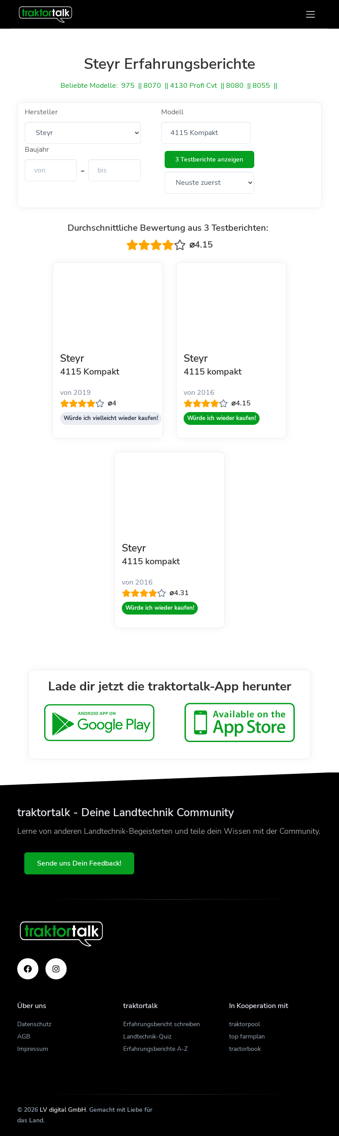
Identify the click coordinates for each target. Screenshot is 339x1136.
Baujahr (37, 149)
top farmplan (247, 1036)
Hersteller (41, 112)
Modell (172, 112)
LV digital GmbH (63, 1110)
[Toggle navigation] (310, 14)
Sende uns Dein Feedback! (79, 863)
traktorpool (244, 1024)
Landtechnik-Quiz (147, 1036)
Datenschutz (34, 1024)
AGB (23, 1036)
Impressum (32, 1049)
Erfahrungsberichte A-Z (155, 1049)
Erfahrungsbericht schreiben (161, 1024)
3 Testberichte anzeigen (209, 159)
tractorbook (245, 1049)
